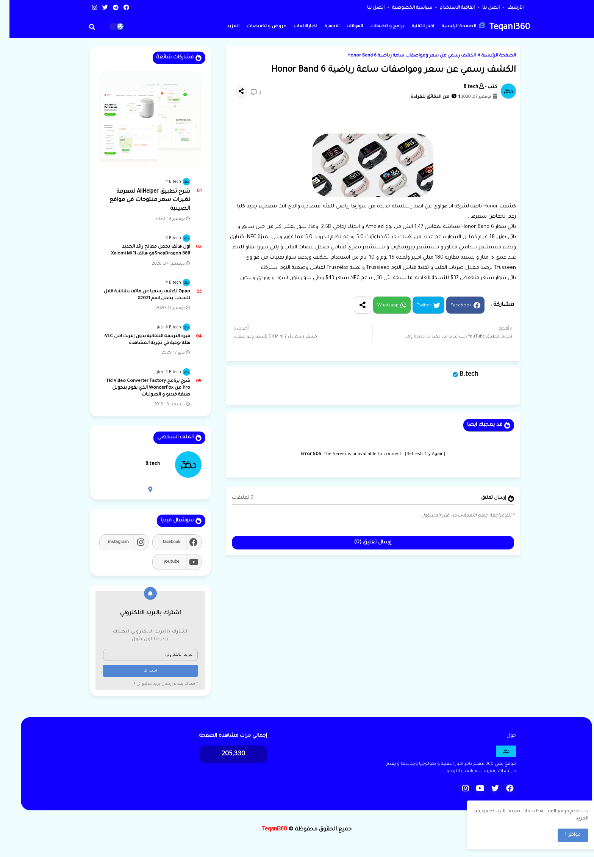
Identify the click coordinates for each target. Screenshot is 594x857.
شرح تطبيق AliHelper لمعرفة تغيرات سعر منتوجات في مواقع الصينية (140, 200)
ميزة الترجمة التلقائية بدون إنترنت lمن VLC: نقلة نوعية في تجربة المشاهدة (137, 340)
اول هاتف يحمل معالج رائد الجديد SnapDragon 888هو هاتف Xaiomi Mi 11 (141, 250)
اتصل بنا (481, 8)
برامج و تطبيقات (378, 26)
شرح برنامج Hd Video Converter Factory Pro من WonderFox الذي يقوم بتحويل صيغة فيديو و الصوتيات (139, 388)
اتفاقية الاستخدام (447, 8)
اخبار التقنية (413, 26)
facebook (162, 542)
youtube (162, 562)
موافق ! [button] (563, 835)
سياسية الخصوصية (402, 8)
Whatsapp (378, 305)
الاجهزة (322, 26)
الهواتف (345, 26)
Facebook (451, 305)
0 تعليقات (233, 498)
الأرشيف (505, 8)
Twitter (414, 305)
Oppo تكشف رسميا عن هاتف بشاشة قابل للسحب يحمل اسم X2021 (137, 295)
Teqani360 (500, 28)
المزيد (223, 26)
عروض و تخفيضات (257, 26)
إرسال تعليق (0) (363, 542)
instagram (108, 542)
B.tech (459, 374)
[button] (82, 27)
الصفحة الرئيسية (454, 25)
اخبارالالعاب (295, 26)
